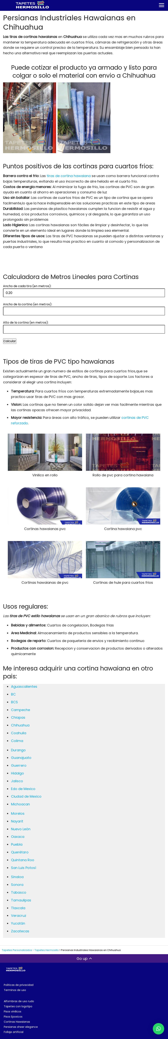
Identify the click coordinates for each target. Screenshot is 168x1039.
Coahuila (18, 733)
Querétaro (20, 852)
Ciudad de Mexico (26, 796)
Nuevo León (20, 829)
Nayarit (17, 821)
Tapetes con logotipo (18, 1006)
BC (13, 694)
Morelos (18, 813)
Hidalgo (17, 773)
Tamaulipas (21, 900)
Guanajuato (21, 757)
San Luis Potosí (23, 867)
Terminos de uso (15, 990)
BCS (14, 702)
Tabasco (18, 892)
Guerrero (18, 765)
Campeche (20, 709)
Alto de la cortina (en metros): (25, 322)
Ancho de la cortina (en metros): (27, 304)
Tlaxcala (18, 908)
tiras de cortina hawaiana (69, 175)
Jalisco (17, 781)
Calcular (9, 341)
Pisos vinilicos (12, 1011)
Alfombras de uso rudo (19, 1001)
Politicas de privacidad (18, 985)
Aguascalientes (24, 686)
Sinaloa (17, 876)
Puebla (16, 844)
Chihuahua (20, 725)
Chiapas (18, 717)
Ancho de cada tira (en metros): (27, 286)
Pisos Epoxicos (13, 1017)
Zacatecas (20, 931)
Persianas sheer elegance (21, 1027)
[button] (158, 1028)
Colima (17, 740)
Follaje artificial (13, 1032)
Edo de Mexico (23, 788)
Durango (18, 750)
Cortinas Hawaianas (17, 1022)
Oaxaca (17, 836)
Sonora (17, 884)
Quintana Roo (22, 860)
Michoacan (20, 804)
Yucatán (18, 923)
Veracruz (18, 915)
